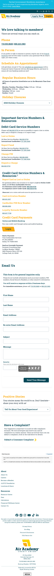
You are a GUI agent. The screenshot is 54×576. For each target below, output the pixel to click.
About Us (4, 475)
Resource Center (6, 494)
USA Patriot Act (27, 535)
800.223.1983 (19, 44)
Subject (6, 337)
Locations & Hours (7, 486)
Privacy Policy (27, 526)
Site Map (27, 529)
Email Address (9, 315)
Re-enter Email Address (13, 325)
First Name (8, 295)
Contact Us (5, 506)
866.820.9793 (13, 130)
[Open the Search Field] (49, 11)
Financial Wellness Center (10, 503)
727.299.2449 (25, 141)
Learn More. (16, 6)
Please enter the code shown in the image (13, 364)
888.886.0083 (23, 157)
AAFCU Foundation (8, 483)
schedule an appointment (34, 67)
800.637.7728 (6, 213)
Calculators (5, 500)
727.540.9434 (25, 159)
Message (7, 347)
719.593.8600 (7, 44)
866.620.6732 (32, 188)
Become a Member (7, 480)
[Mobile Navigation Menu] (52, 11)
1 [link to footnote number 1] (17, 175)
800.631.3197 (6, 199)
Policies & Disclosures (27, 532)
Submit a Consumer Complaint (19, 439)
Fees (2, 497)
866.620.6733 (31, 187)
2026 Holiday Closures (14, 103)
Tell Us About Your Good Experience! (21, 409)
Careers (3, 477)
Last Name (8, 305)
